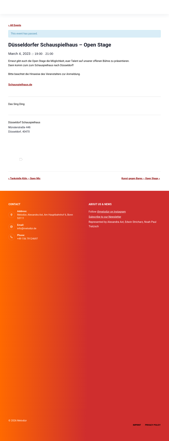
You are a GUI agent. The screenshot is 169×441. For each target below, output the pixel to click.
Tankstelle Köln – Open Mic (24, 178)
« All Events (14, 25)
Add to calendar (33, 159)
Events (46, 7)
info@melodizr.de (26, 228)
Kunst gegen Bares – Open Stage (140, 178)
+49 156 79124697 (27, 238)
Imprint (137, 425)
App (32, 7)
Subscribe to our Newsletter (105, 216)
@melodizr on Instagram (111, 211)
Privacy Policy (153, 425)
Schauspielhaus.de (20, 84)
